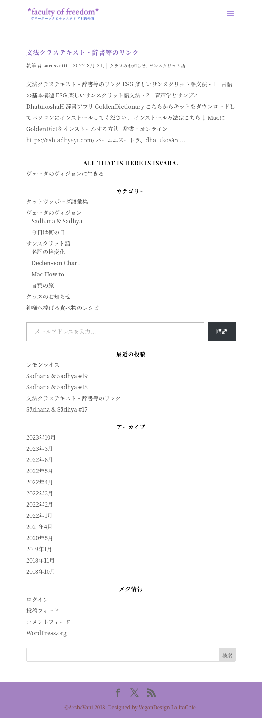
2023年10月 (41, 437)
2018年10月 (40, 571)
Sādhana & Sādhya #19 (57, 376)
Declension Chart (56, 263)
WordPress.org (46, 633)
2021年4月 (39, 527)
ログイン (37, 599)
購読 (221, 331)
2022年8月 (40, 460)
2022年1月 (39, 516)
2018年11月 (40, 560)
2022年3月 (39, 493)
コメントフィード (48, 622)
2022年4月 (39, 482)
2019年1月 (39, 549)
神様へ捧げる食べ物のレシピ (62, 308)
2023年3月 (39, 448)
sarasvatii (55, 65)
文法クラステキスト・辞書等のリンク (82, 52)
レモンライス (43, 365)
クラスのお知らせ (128, 65)
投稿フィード (43, 611)
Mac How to (48, 274)
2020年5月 (39, 538)
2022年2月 (40, 504)
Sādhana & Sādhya (57, 221)
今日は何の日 (48, 232)
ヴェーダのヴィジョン (54, 213)
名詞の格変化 (48, 252)
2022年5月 (40, 471)
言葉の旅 (43, 285)
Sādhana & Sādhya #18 (57, 387)
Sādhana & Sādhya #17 (57, 409)
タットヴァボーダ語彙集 (57, 201)
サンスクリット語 (168, 65)
